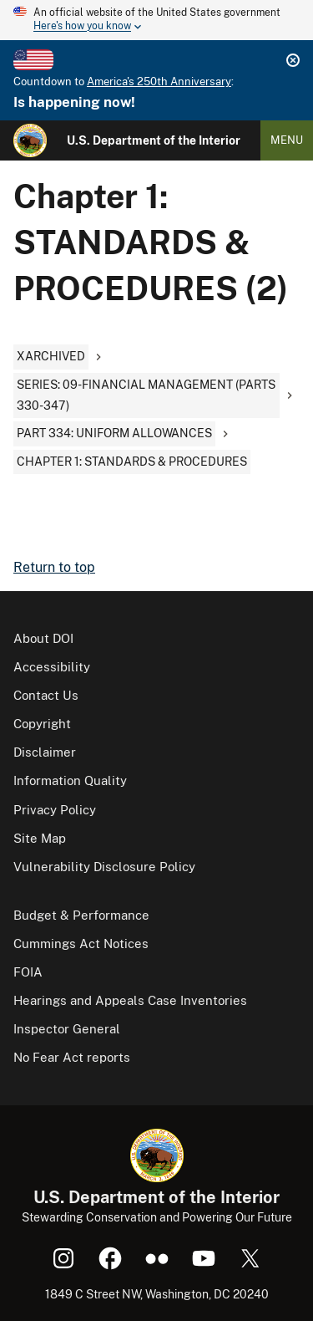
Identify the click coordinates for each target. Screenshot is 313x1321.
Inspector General (66, 1029)
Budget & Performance (81, 915)
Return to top (54, 567)
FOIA (28, 972)
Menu (286, 140)
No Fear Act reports (71, 1057)
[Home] (30, 140)
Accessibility (51, 667)
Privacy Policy (54, 810)
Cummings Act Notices (81, 943)
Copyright (42, 724)
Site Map (39, 838)
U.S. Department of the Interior (153, 140)
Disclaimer (44, 752)
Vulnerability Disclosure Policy (104, 866)
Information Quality (70, 780)
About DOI (43, 638)
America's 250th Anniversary (159, 81)
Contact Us (45, 695)
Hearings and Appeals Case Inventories (130, 1000)
